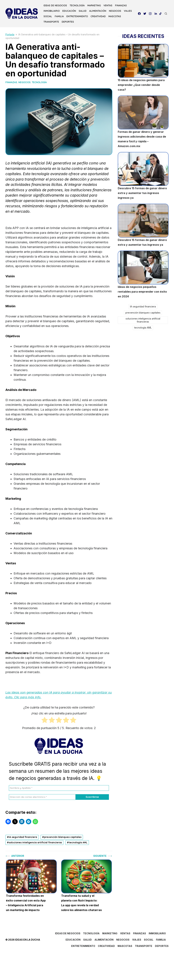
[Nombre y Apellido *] (59, 788)
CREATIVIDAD (98, 16)
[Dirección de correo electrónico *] (42, 797)
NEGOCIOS (115, 10)
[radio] (44, 720)
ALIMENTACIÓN (97, 10)
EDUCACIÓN (69, 10)
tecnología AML (78, 842)
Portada (9, 34)
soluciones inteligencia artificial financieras (35, 842)
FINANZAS (121, 5)
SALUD (82, 10)
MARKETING (94, 5)
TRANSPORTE (51, 21)
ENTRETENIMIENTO (77, 16)
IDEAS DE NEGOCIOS (55, 5)
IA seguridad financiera (23, 837)
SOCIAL (48, 16)
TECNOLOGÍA (77, 5)
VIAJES (128, 10)
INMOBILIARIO (52, 10)
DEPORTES (68, 21)
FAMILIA (59, 16)
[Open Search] (166, 14)
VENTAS (107, 5)
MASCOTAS (114, 16)
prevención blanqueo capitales (62, 837)
